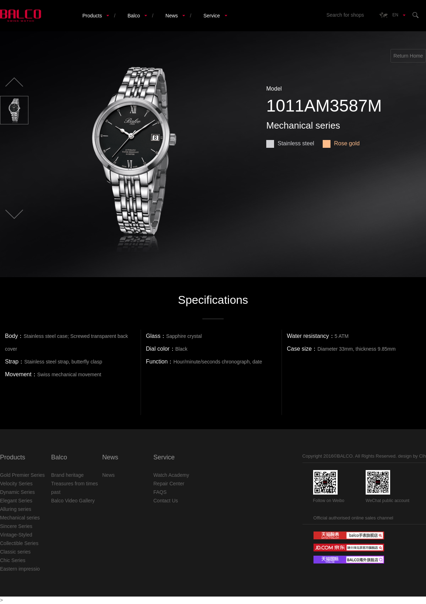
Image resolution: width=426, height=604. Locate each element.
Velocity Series (16, 483)
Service (211, 15)
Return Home (408, 56)
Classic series (15, 552)
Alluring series (15, 509)
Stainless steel (290, 143)
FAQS (159, 492)
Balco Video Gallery (73, 500)
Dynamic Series (17, 492)
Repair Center (168, 483)
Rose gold (341, 143)
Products (92, 15)
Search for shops (345, 15)
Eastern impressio (20, 569)
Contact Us (165, 500)
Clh (422, 456)
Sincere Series (16, 526)
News (171, 15)
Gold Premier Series (22, 475)
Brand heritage (67, 475)
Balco (133, 15)
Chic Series (13, 560)
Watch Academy (171, 475)
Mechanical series (20, 518)
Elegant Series (16, 500)
